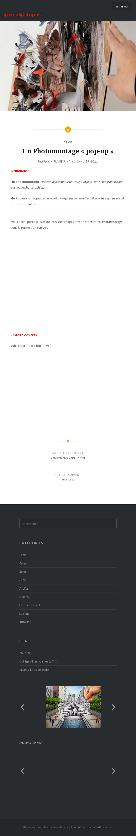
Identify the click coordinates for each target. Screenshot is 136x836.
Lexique (24, 613)
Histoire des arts (30, 605)
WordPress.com (103, 827)
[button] (22, 707)
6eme (23, 580)
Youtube (25, 653)
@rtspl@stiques (23, 14)
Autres (24, 597)
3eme (68, 142)
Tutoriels (25, 622)
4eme (23, 563)
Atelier (23, 588)
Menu (123, 6)
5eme (23, 571)
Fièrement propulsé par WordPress (45, 827)
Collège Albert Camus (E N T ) (38, 661)
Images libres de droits (34, 669)
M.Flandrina (60, 161)
